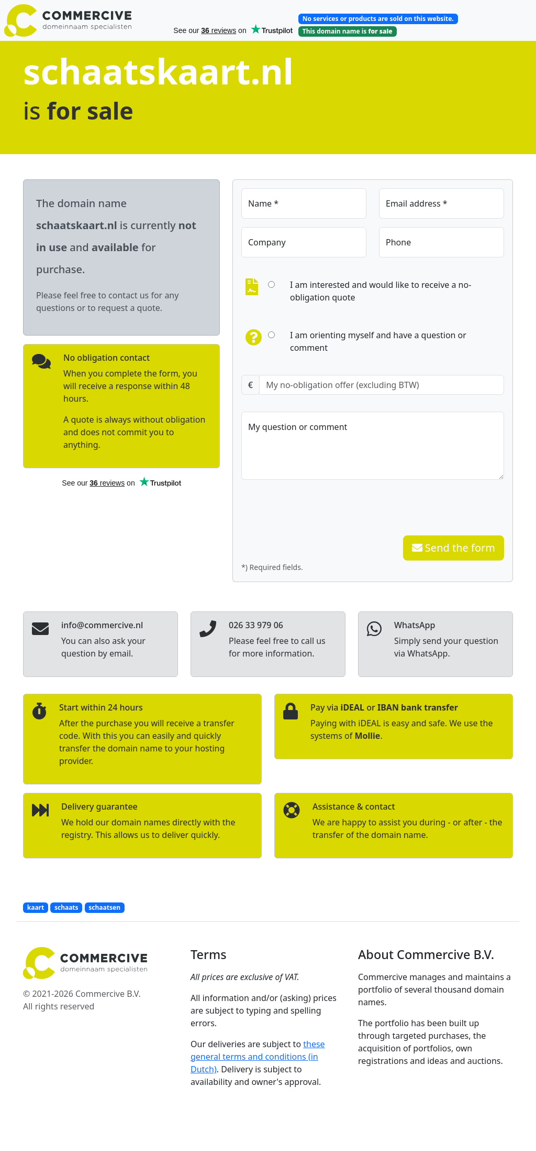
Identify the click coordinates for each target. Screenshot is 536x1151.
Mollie (367, 735)
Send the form (453, 548)
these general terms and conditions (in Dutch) (258, 1056)
